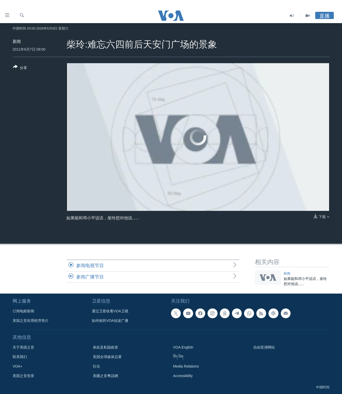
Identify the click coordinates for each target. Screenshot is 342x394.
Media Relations (186, 366)
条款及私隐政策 (105, 347)
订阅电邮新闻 (23, 311)
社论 (96, 366)
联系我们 (20, 357)
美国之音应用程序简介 (31, 320)
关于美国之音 (23, 347)
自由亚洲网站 (264, 347)
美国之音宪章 (23, 376)
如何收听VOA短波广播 (110, 320)
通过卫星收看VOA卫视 (110, 311)
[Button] (20, 68)
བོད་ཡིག (178, 357)
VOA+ (17, 366)
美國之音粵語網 (105, 376)
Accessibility (183, 376)
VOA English (183, 347)
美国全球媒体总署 (107, 357)
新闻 (17, 41)
